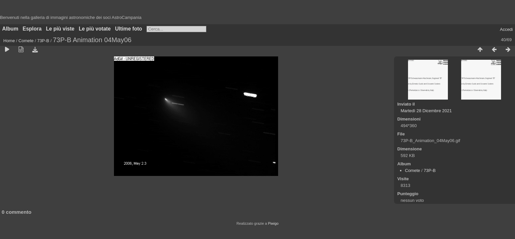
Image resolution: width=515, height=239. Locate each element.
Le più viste (60, 29)
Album (10, 29)
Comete (26, 40)
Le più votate (95, 29)
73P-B (43, 40)
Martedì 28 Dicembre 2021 (426, 110)
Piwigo (273, 223)
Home (9, 40)
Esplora (32, 29)
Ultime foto (128, 29)
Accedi (506, 29)
